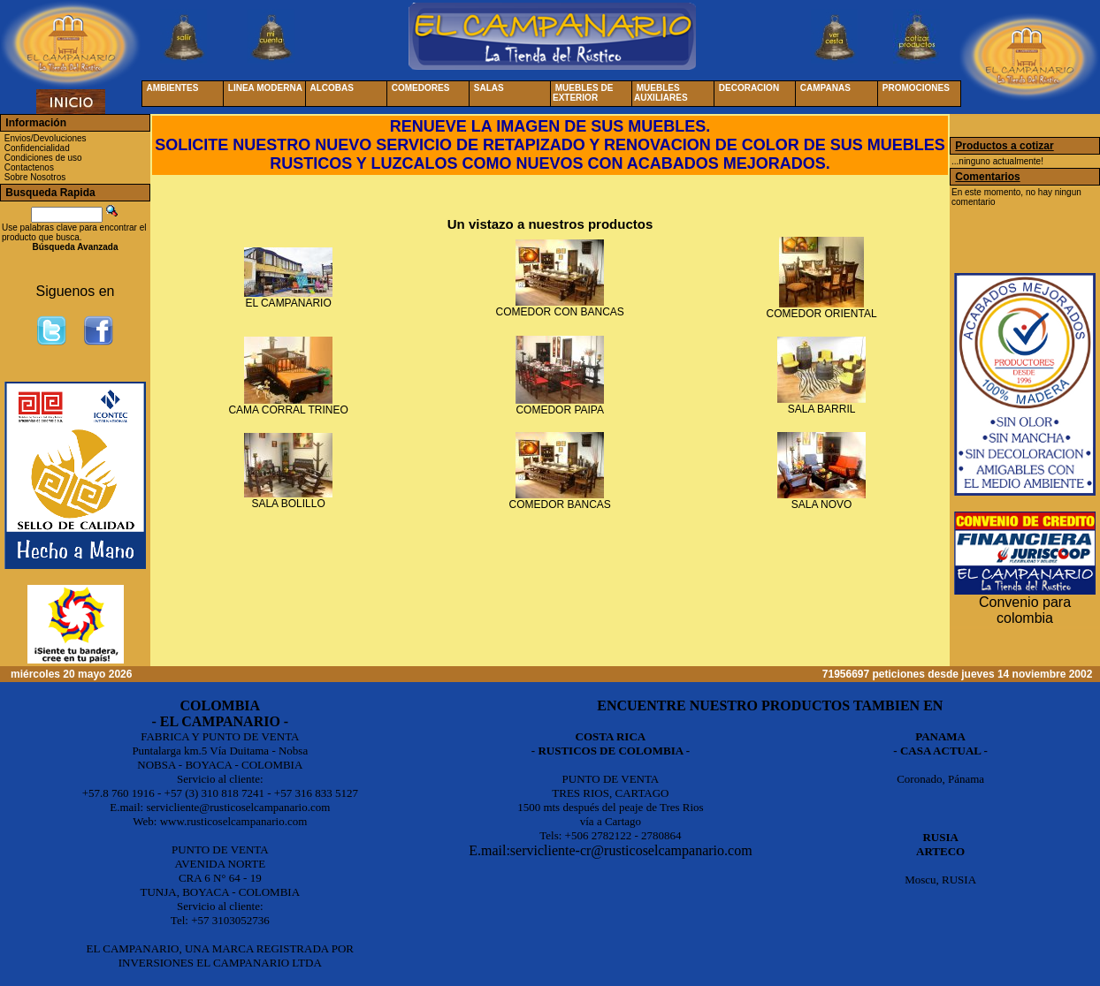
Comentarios (987, 177)
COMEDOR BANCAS (560, 504)
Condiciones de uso (43, 158)
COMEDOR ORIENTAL (822, 313)
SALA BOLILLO (288, 503)
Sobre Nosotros (34, 177)
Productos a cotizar (1004, 146)
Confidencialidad (37, 148)
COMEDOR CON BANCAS (560, 312)
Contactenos (29, 167)
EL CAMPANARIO (288, 303)
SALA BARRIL (822, 409)
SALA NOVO (821, 504)
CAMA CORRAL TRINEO (288, 410)
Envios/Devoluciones (45, 138)
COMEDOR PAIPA (560, 410)
